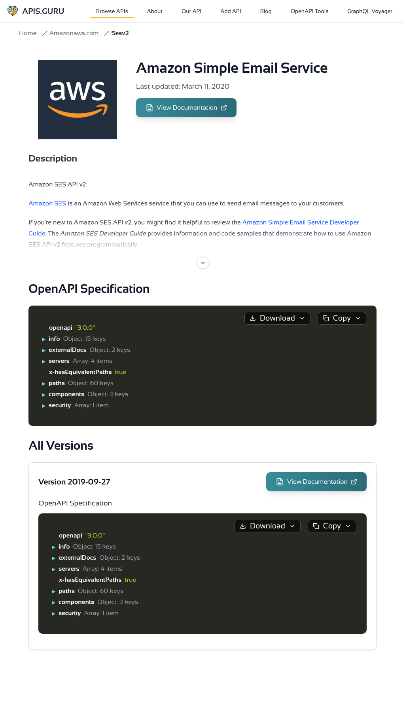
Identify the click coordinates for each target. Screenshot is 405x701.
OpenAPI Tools (310, 11)
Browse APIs (112, 11)
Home (27, 33)
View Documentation (186, 108)
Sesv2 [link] (120, 33)
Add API (230, 11)
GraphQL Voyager (369, 11)
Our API (191, 11)
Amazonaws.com (73, 33)
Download (277, 318)
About (155, 11)
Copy (342, 318)
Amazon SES (47, 203)
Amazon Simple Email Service (232, 68)
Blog (266, 11)
